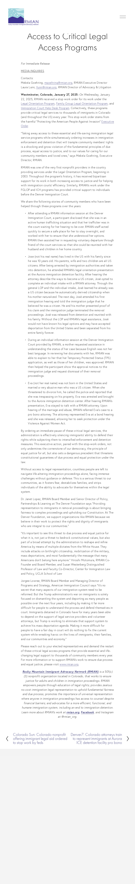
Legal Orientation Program (38, 103)
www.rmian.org (69, 664)
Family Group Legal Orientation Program (82, 103)
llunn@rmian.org (46, 87)
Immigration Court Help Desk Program (45, 108)
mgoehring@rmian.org (58, 82)
